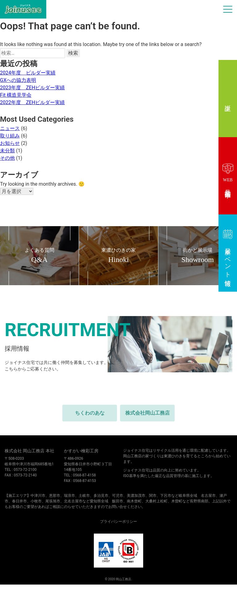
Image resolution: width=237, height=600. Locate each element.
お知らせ (10, 143)
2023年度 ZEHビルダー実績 (32, 88)
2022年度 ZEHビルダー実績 (32, 102)
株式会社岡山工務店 (147, 413)
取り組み (10, 136)
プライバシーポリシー (118, 521)
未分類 (7, 151)
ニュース (10, 128)
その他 (7, 158)
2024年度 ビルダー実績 (28, 73)
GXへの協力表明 (18, 80)
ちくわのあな (90, 413)
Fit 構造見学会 (15, 95)
